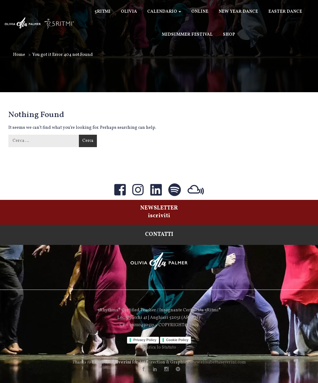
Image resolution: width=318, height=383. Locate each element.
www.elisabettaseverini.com (218, 362)
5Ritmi (103, 12)
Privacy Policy (145, 340)
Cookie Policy (177, 340)
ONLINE (199, 12)
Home (19, 55)
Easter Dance (285, 12)
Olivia (129, 12)
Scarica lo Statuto (159, 347)
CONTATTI (159, 234)
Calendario (164, 12)
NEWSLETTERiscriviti (159, 212)
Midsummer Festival (187, 35)
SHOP (229, 35)
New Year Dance (238, 12)
